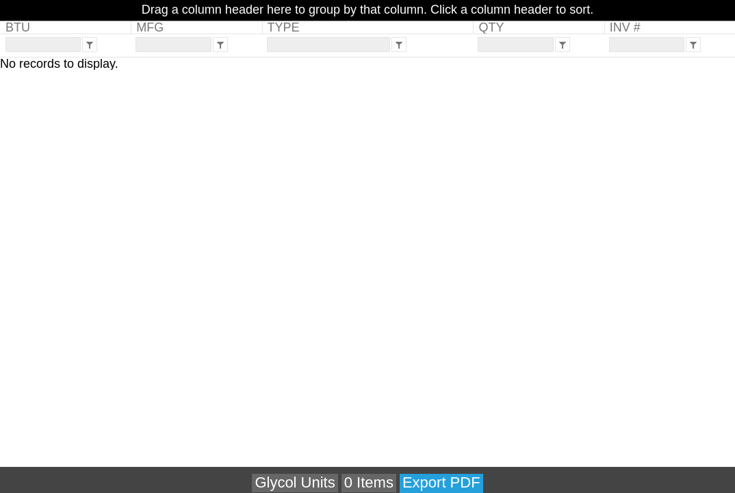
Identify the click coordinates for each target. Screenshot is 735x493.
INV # (625, 27)
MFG (150, 27)
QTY (491, 27)
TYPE (284, 27)
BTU (17, 27)
